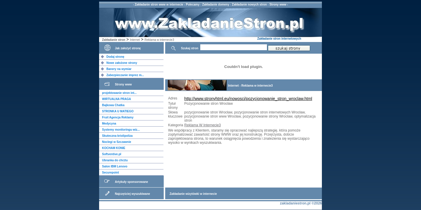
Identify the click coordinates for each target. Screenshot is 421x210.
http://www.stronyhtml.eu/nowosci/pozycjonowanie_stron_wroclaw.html (248, 98)
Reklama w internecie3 (159, 39)
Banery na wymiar (119, 69)
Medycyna (109, 123)
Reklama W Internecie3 (202, 125)
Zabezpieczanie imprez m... (125, 75)
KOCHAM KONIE (113, 148)
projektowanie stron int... (119, 92)
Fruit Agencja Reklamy (117, 117)
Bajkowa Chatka (113, 105)
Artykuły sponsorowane (131, 181)
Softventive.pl (111, 154)
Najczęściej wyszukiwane (132, 193)
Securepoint (110, 172)
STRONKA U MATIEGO (118, 111)
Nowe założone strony (121, 62)
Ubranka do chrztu (115, 160)
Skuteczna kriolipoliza (117, 135)
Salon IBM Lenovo (114, 166)
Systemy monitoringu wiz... (121, 129)
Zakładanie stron (113, 39)
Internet (135, 39)
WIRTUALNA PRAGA (116, 99)
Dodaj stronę (115, 56)
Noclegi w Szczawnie (116, 142)
